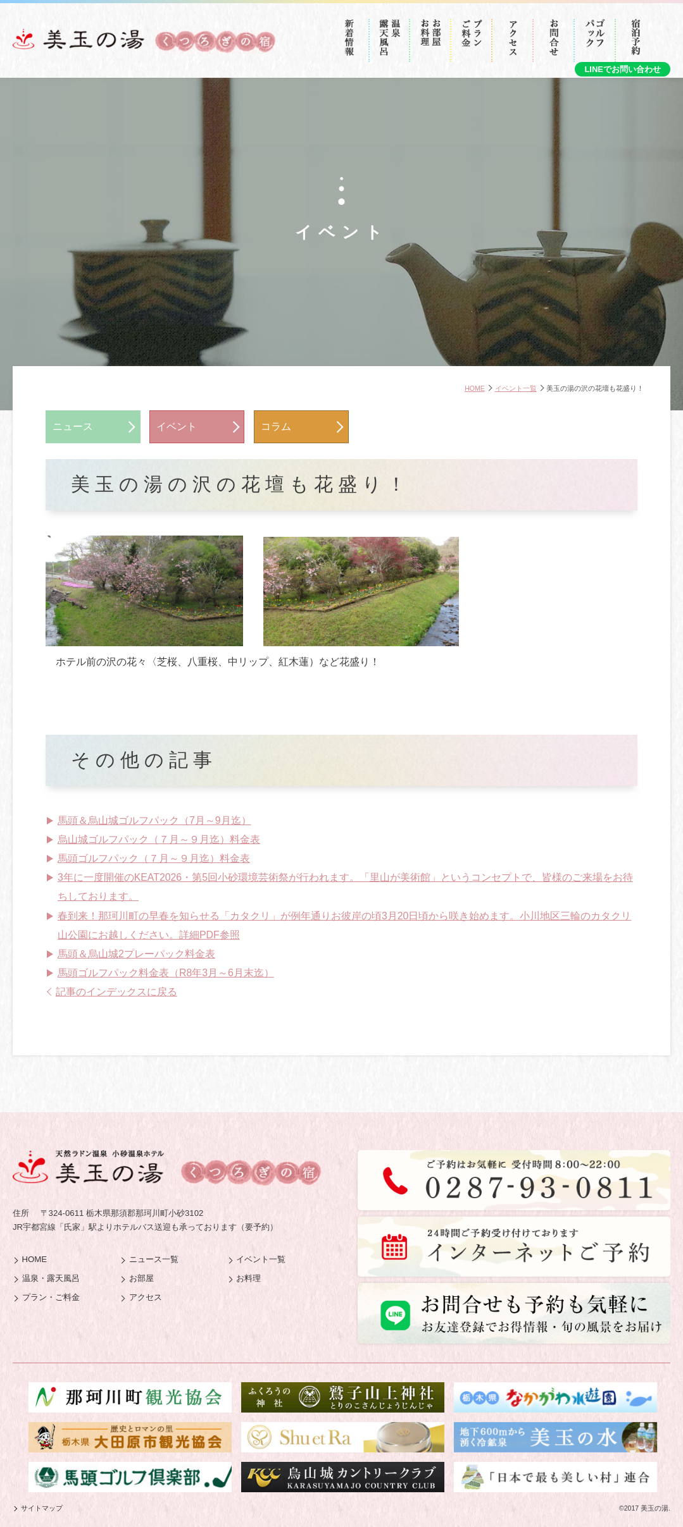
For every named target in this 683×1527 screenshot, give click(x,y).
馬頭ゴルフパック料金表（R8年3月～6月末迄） (166, 972)
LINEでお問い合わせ (622, 69)
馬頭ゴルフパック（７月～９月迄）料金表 (154, 858)
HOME (475, 388)
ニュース (73, 426)
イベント (176, 426)
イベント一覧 (516, 388)
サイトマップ (42, 1508)
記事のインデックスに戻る (116, 991)
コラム (276, 426)
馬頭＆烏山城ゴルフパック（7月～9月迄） (154, 820)
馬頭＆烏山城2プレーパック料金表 (136, 953)
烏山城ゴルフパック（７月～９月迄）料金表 (159, 839)
